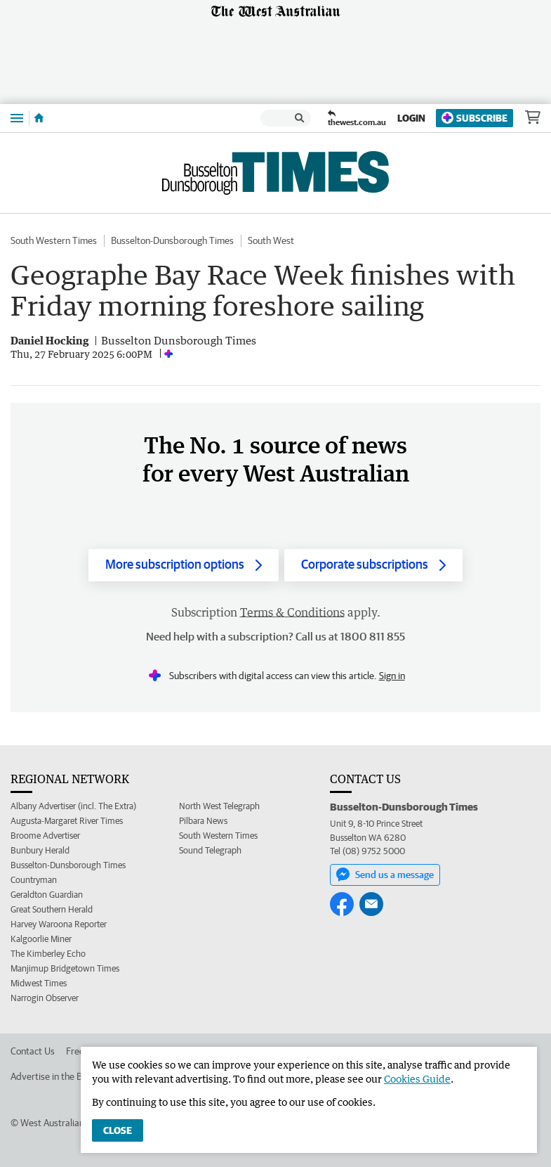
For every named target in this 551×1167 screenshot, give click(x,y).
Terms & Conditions (292, 612)
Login (411, 118)
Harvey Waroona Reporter (59, 924)
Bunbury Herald (40, 850)
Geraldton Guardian (47, 894)
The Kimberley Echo (48, 953)
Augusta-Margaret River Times (67, 820)
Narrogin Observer (45, 998)
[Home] (39, 118)
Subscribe (474, 118)
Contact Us (33, 1051)
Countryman (34, 880)
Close (117, 1130)
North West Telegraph (219, 806)
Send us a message (385, 875)
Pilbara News (203, 820)
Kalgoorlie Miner (41, 939)
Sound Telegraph (210, 850)
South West (271, 240)
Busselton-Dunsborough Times (172, 240)
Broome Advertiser (45, 835)
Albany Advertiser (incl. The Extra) (73, 806)
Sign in (392, 675)
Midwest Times (39, 983)
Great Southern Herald (52, 909)
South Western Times (54, 240)
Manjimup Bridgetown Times (65, 968)
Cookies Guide (417, 1079)
